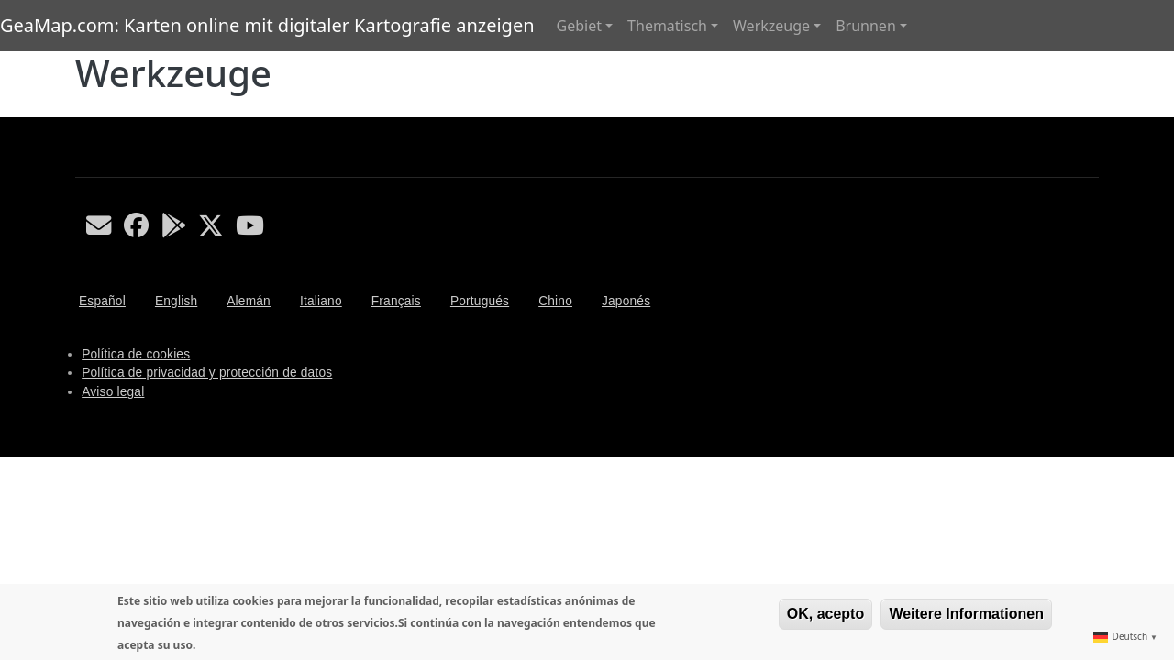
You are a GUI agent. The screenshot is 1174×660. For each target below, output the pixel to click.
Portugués (479, 301)
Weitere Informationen (966, 614)
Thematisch (667, 26)
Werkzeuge (771, 26)
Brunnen (866, 26)
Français (396, 301)
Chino (555, 301)
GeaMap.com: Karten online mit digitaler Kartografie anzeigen (267, 25)
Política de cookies (136, 354)
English (176, 301)
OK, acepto (825, 614)
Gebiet (579, 26)
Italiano (321, 301)
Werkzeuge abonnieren (82, 110)
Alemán (249, 301)
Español (102, 301)
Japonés (626, 301)
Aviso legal (113, 392)
